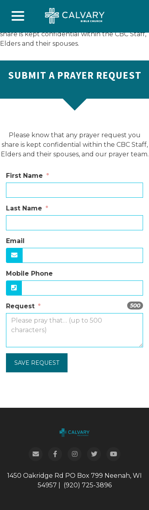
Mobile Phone (29, 273)
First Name (25, 175)
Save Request (36, 362)
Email (15, 241)
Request (21, 306)
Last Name (25, 208)
